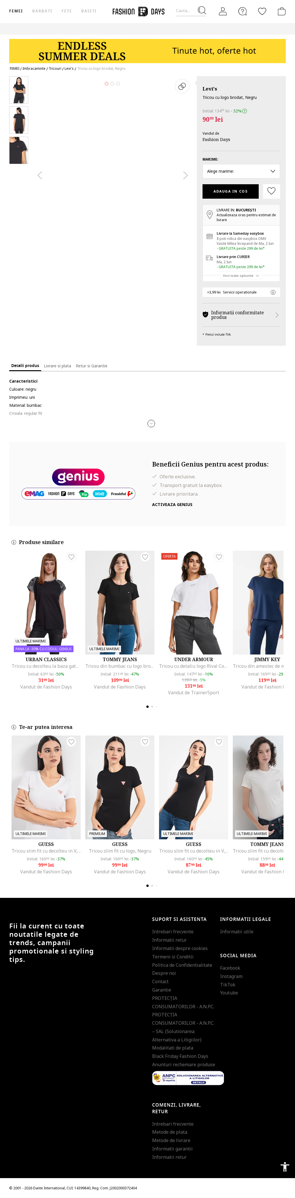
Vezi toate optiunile (238, 275)
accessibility (285, 1167)
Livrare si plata (57, 365)
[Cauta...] (191, 10)
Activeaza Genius (172, 504)
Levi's (210, 88)
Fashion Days (216, 139)
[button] (151, 423)
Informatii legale (245, 919)
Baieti (89, 11)
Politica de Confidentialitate (182, 965)
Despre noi (164, 973)
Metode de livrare (171, 1140)
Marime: (210, 159)
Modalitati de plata (172, 1048)
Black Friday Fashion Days (180, 1056)
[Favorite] (262, 11)
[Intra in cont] (223, 11)
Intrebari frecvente (173, 931)
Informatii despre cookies (180, 948)
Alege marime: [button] (241, 171)
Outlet (276, 28)
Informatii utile (237, 931)
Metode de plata (169, 1132)
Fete (67, 11)
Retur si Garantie (91, 365)
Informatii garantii (172, 1149)
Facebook (230, 968)
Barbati (42, 11)
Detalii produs (25, 366)
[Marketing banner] (147, 48)
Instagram (231, 976)
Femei (16, 11)
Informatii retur (169, 940)
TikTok (227, 984)
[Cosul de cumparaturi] (280, 11)
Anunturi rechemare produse (183, 1064)
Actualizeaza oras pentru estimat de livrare (246, 217)
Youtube (229, 993)
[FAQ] (242, 11)
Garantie (161, 990)
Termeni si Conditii (173, 956)
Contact (160, 981)
